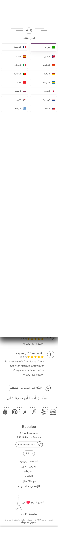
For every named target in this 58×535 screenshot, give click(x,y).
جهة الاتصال (29, 481)
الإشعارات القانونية (29, 486)
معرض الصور (29, 466)
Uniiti (24, 514)
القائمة (29, 476)
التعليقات (29, 471)
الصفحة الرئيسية (29, 461)
